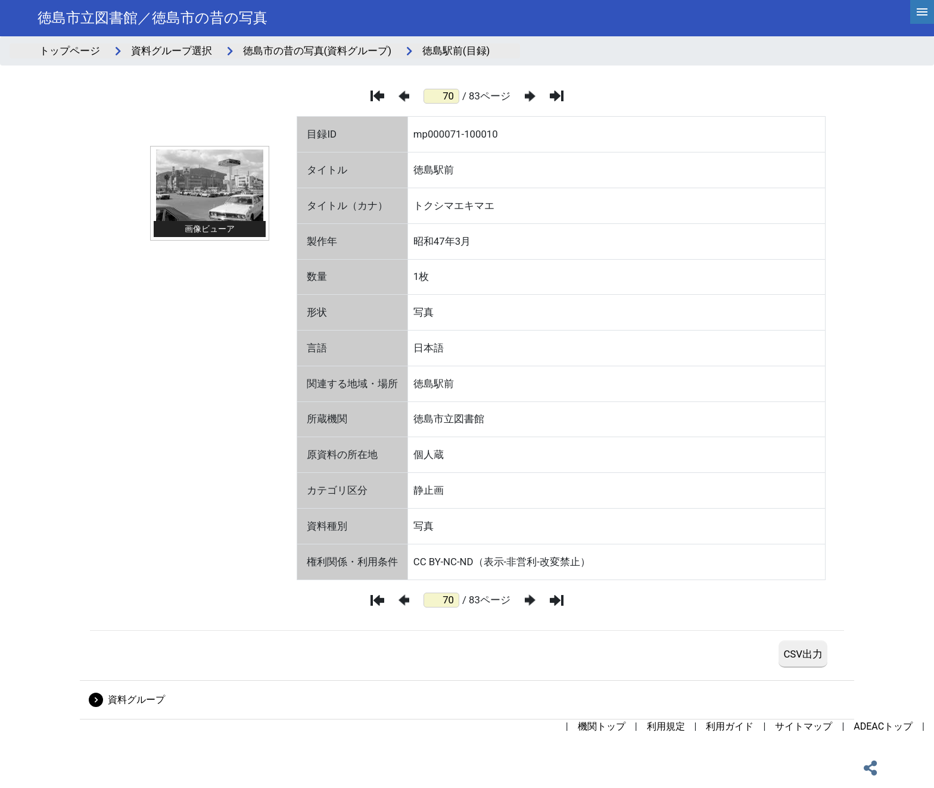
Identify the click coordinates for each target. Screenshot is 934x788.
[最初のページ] (377, 96)
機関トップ (601, 726)
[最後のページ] (556, 96)
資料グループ (136, 699)
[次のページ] (530, 96)
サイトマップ (803, 726)
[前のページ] (403, 96)
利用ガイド (730, 726)
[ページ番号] (441, 96)
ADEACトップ (883, 726)
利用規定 (666, 726)
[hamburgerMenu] (922, 12)
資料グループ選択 (171, 51)
